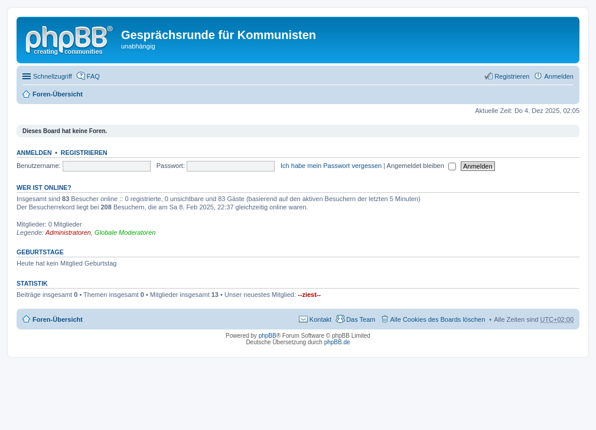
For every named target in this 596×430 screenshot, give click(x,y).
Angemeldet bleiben (421, 165)
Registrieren (84, 152)
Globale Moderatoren (125, 232)
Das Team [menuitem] (360, 319)
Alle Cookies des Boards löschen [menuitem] (438, 319)
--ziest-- (309, 294)
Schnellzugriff (52, 76)
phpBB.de (337, 342)
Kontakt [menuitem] (320, 319)
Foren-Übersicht (57, 94)
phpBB (267, 335)
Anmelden (34, 152)
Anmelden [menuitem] (559, 76)
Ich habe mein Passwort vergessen (331, 165)
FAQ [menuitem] (93, 76)
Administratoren (68, 232)
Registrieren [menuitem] (511, 76)
